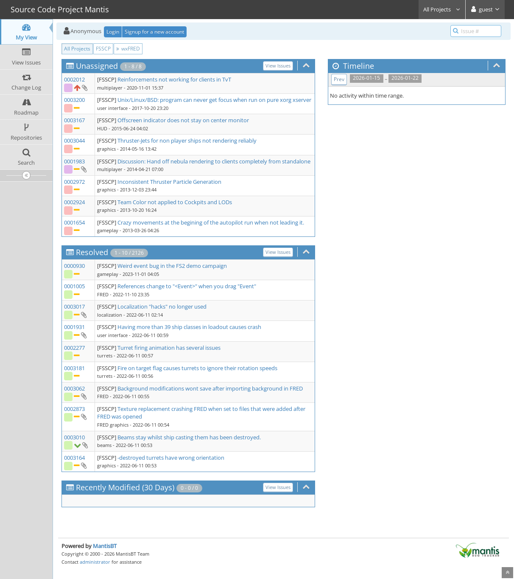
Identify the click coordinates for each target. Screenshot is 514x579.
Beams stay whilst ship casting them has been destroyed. (189, 437)
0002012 (74, 79)
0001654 (74, 222)
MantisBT (105, 546)
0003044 (74, 140)
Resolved (92, 252)
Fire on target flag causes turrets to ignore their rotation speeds (197, 368)
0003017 (74, 306)
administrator (95, 562)
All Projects (442, 9)
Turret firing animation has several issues (169, 347)
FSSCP (103, 48)
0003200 (74, 100)
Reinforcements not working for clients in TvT (174, 79)
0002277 (74, 347)
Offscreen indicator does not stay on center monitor (183, 120)
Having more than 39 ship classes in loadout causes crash (189, 327)
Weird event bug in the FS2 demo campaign (172, 266)
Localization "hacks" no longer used (162, 306)
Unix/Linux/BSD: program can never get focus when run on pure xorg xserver (214, 100)
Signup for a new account (154, 31)
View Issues (278, 65)
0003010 (74, 437)
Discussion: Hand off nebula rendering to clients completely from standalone (213, 161)
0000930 (74, 266)
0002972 (74, 182)
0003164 (74, 457)
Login (112, 31)
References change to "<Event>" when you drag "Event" (186, 286)
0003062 (74, 388)
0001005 (74, 286)
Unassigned (97, 66)
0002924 (74, 202)
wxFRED (128, 48)
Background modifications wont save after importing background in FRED (210, 388)
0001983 (74, 161)
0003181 (74, 368)
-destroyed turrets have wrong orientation (170, 457)
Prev (339, 79)
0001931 (74, 327)
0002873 (74, 409)
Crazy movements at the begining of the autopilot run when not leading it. (210, 222)
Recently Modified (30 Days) (125, 487)
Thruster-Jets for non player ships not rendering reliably (187, 140)
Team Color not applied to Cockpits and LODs (174, 202)
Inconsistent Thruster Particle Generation (169, 182)
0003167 (74, 120)
